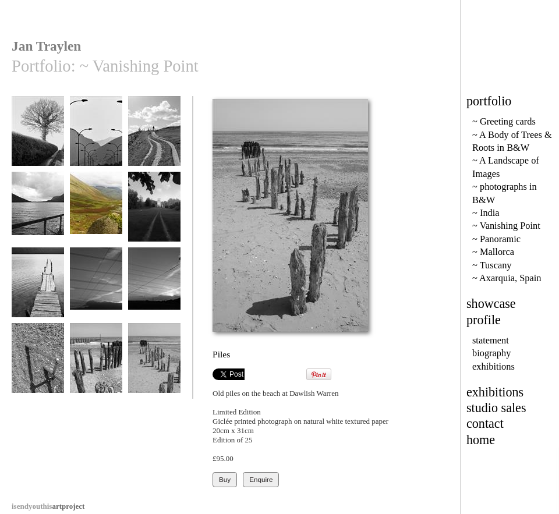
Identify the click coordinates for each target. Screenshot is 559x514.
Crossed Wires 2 (154, 287)
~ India (486, 212)
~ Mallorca (493, 251)
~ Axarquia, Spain (506, 277)
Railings (38, 363)
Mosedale (96, 212)
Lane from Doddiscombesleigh (39, 140)
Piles (154, 363)
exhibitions (493, 366)
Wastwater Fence (38, 212)
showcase (491, 303)
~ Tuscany (492, 265)
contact (485, 423)
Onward (154, 136)
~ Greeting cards (504, 121)
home (480, 440)
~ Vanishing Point (506, 225)
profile (483, 320)
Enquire (261, 479)
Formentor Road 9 (96, 136)
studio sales (496, 407)
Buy (225, 479)
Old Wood (96, 363)
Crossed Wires (96, 287)
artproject (48, 506)
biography (491, 353)
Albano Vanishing (38, 287)
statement (490, 340)
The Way (154, 212)
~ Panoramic (496, 238)
